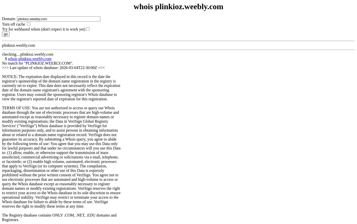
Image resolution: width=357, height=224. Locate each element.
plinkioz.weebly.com (34, 59)
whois (12, 59)
